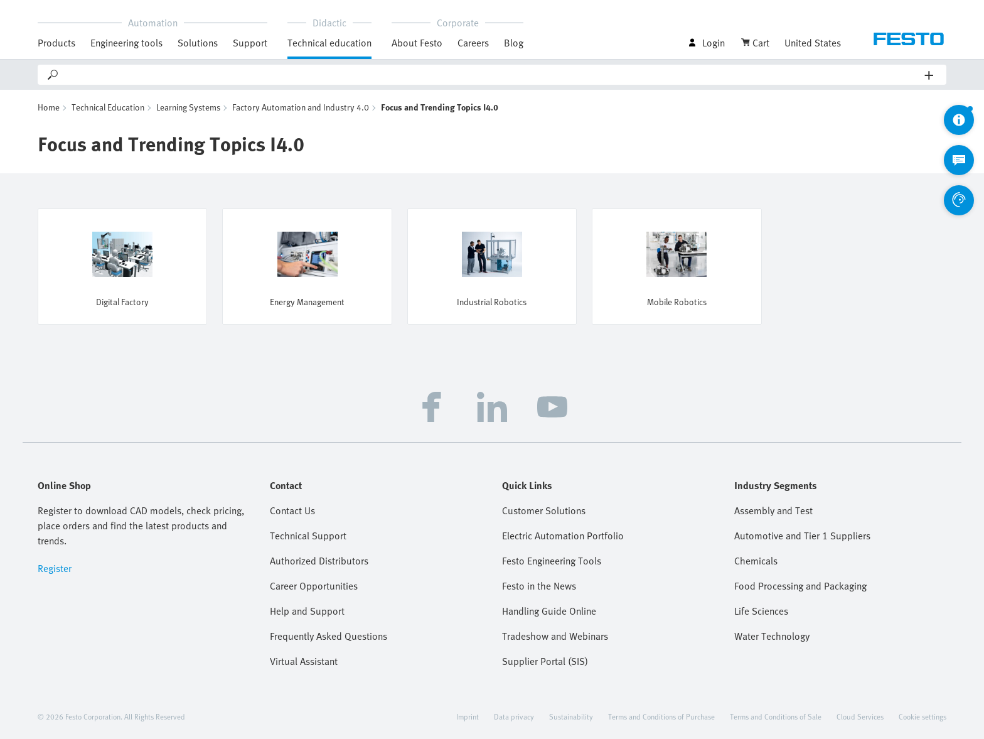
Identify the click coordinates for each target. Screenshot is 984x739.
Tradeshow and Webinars (555, 636)
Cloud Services (860, 716)
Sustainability (571, 716)
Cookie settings (922, 716)
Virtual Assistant (304, 661)
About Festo (417, 42)
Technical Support (308, 535)
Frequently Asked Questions (328, 636)
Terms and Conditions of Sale (775, 716)
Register (55, 568)
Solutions (198, 42)
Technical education (329, 42)
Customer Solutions (544, 510)
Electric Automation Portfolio (563, 535)
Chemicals (756, 560)
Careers (473, 42)
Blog (513, 42)
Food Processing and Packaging (800, 585)
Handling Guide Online (549, 610)
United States (812, 42)
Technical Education (108, 107)
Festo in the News (539, 585)
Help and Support (307, 610)
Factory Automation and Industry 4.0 (300, 107)
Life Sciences (761, 610)
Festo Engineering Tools (551, 560)
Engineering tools (126, 42)
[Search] (492, 75)
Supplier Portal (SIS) (545, 661)
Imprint (467, 716)
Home (49, 107)
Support (250, 42)
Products (56, 42)
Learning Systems (188, 107)
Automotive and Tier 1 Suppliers (802, 535)
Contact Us (292, 510)
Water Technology (772, 636)
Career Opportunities (314, 585)
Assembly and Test (773, 510)
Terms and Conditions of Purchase (661, 716)
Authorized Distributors (319, 560)
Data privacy (514, 716)
